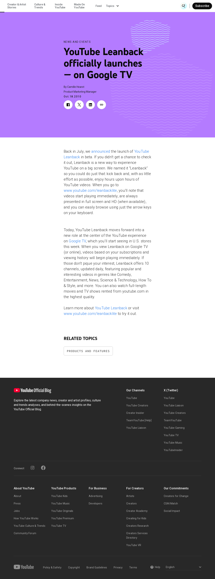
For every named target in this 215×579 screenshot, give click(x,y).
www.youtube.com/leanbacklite (90, 190)
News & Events (51, 6)
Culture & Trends (97, 6)
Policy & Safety (52, 567)
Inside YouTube (118, 6)
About (17, 496)
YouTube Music (173, 442)
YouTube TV (171, 435)
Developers (95, 503)
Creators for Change (176, 496)
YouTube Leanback (111, 308)
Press (17, 503)
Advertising (95, 496)
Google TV (77, 241)
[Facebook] (43, 468)
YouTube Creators (137, 405)
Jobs (17, 510)
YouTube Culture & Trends (29, 525)
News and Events (77, 41)
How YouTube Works (26, 518)
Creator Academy (137, 510)
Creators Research (137, 525)
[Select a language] (183, 567)
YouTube (131, 398)
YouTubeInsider (173, 450)
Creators (131, 503)
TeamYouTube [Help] (139, 420)
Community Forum (25, 533)
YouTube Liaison (136, 427)
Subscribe (202, 6)
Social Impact (172, 510)
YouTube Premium (62, 518)
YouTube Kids (59, 496)
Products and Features (88, 351)
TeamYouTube (173, 420)
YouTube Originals (62, 510)
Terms (133, 567)
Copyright (74, 567)
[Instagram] (32, 468)
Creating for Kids (136, 518)
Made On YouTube (137, 6)
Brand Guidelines (97, 567)
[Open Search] (183, 6)
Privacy (118, 567)
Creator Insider (135, 412)
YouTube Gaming (174, 427)
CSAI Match (171, 503)
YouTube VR (133, 545)
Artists (130, 496)
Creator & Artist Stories (75, 6)
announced (100, 151)
